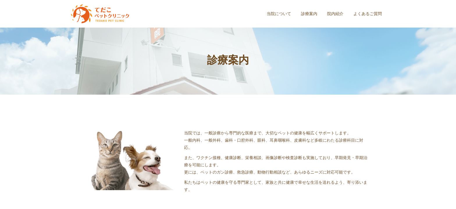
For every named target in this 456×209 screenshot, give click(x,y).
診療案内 (309, 13)
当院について (279, 13)
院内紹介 (335, 13)
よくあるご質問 (367, 13)
